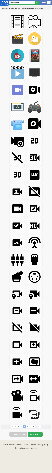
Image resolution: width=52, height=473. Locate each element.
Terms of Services (22, 448)
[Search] (37, 3)
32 (39, 427)
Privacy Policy (43, 445)
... (36, 427)
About (25, 445)
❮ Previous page (18, 434)
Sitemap (34, 448)
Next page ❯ (35, 434)
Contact (33, 445)
